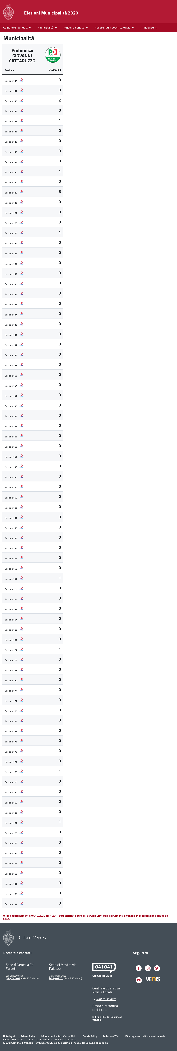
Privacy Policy (28, 1036)
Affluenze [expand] (147, 27)
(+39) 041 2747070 (106, 999)
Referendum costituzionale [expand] (112, 27)
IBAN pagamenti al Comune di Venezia (145, 1036)
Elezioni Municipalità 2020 (51, 13)
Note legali (9, 1036)
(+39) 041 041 (13, 978)
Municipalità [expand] (45, 27)
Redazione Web (111, 1036)
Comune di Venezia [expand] (15, 27)
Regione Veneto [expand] (74, 27)
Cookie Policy (90, 1036)
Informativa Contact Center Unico (59, 1036)
